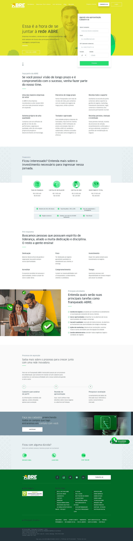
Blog (65, 4)
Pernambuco (59, 521)
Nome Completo (84, 27)
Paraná (104, 519)
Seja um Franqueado (81, 507)
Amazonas (58, 519)
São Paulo (102, 521)
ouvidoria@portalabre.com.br (51, 539)
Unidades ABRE (98, 502)
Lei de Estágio (79, 498)
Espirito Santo (73, 519)
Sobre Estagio (98, 495)
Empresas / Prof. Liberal (43, 4)
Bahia (65, 519)
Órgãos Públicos (99, 504)
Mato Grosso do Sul (94, 519)
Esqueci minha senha (63, 502)
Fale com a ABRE (31, 52)
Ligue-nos (55, 460)
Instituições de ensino (82, 495)
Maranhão (83, 519)
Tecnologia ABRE (99, 500)
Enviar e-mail (26, 460)
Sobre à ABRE (97, 498)
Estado (82, 51)
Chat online (85, 460)
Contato (59, 498)
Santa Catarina (92, 521)
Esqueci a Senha (91, 4)
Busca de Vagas (61, 493)
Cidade (91, 51)
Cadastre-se (104, 4)
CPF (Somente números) (86, 43)
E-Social (77, 491)
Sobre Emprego (98, 493)
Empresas (60, 500)
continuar (32, 429)
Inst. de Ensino (57, 4)
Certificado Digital (99, 509)
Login (116, 4)
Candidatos (30, 4)
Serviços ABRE (98, 491)
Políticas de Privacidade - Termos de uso (73, 539)
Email (81, 35)
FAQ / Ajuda (78, 493)
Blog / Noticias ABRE (63, 491)
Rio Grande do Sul (70, 521)
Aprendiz (71, 4)
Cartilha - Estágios (99, 507)
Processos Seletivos (63, 504)
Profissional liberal (81, 500)
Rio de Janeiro (81, 521)
